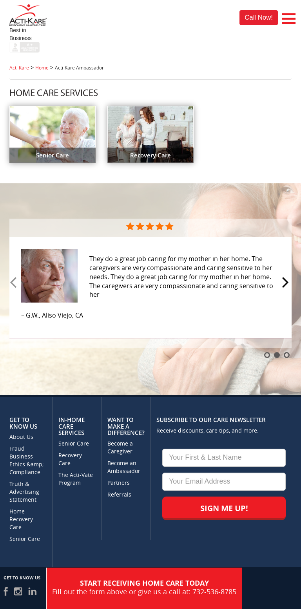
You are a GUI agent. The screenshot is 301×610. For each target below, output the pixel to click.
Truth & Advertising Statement (24, 492)
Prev (14, 283)
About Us (21, 437)
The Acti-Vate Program (75, 479)
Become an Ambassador (123, 467)
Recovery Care (70, 459)
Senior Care (24, 539)
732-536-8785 (214, 592)
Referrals (119, 494)
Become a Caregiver (120, 447)
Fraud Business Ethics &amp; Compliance (26, 461)
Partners (118, 483)
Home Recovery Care (21, 519)
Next (286, 283)
